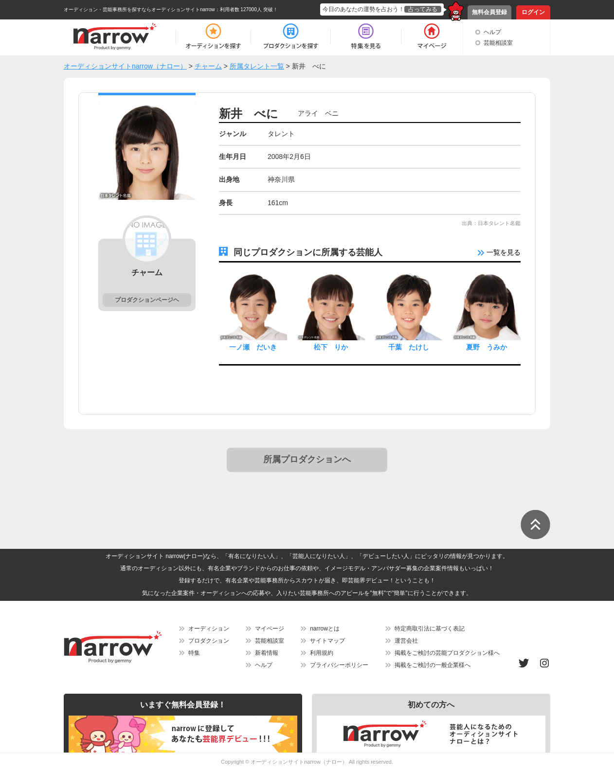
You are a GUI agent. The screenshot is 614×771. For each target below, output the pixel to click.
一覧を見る (499, 252)
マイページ (269, 628)
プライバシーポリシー (339, 665)
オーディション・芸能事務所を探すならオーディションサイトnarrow (139, 9)
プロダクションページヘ (147, 300)
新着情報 (266, 652)
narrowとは (325, 628)
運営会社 (406, 640)
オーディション (208, 628)
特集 (194, 652)
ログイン (533, 12)
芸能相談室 (498, 42)
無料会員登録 (489, 12)
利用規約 (321, 652)
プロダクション (208, 640)
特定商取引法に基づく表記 (430, 628)
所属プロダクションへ (307, 459)
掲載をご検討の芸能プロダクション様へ (447, 652)
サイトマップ (327, 640)
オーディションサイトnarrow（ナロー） (299, 762)
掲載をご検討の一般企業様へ (432, 665)
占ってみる (422, 9)
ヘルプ (492, 32)
